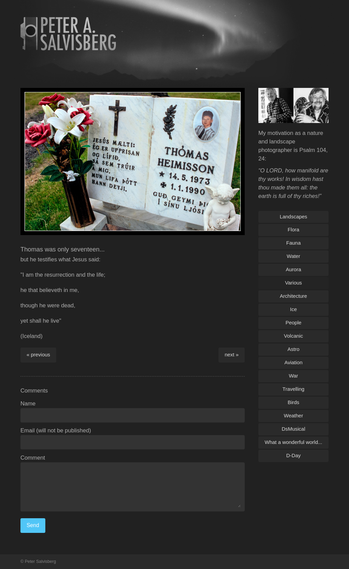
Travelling (293, 389)
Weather (293, 415)
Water (293, 256)
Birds (293, 402)
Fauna (293, 243)
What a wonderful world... (293, 442)
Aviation (294, 362)
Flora (293, 229)
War (293, 376)
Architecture (293, 296)
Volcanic (293, 336)
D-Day (293, 455)
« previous (38, 354)
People (294, 322)
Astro (294, 349)
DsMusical (293, 429)
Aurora (293, 269)
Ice (293, 309)
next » (232, 354)
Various (293, 283)
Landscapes (293, 216)
